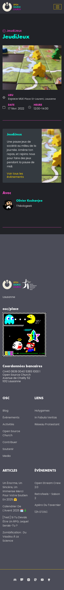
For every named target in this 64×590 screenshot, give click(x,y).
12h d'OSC (41, 512)
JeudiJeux (12, 30)
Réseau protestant (47, 424)
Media (7, 456)
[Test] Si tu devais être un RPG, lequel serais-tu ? (15, 521)
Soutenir (8, 449)
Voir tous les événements (15, 175)
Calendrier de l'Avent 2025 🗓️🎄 (15, 508)
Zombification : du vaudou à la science (14, 536)
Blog (5, 411)
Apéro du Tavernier (48, 505)
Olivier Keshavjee (29, 200)
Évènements (11, 417)
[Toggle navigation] (57, 7)
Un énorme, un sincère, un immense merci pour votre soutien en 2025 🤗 (15, 491)
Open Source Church (11, 433)
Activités (8, 424)
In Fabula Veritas (46, 417)
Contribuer (10, 442)
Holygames (42, 411)
